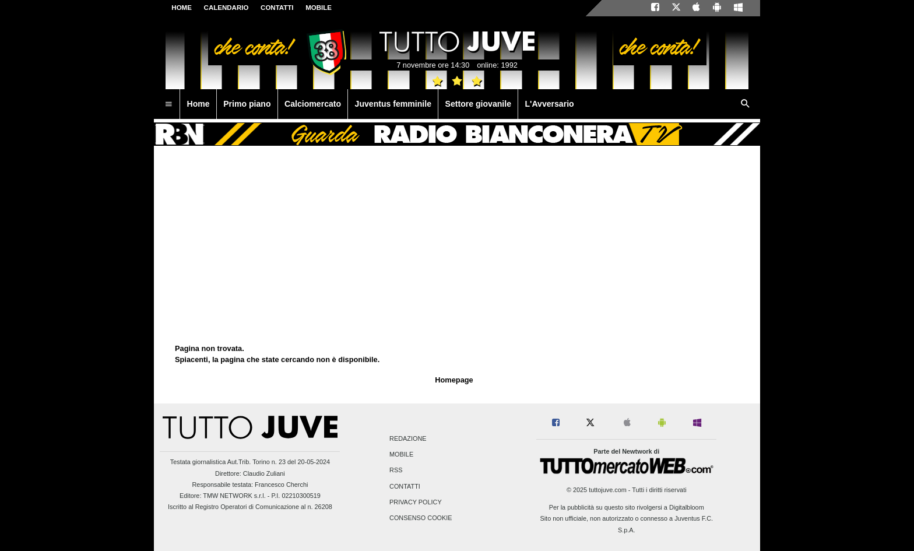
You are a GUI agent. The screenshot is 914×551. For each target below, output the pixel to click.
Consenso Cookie (420, 517)
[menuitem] (168, 104)
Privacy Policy (415, 502)
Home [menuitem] (198, 103)
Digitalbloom (686, 507)
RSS (395, 470)
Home (181, 7)
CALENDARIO (226, 7)
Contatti (404, 486)
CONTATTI (277, 7)
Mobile (401, 454)
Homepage (454, 379)
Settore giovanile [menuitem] (478, 103)
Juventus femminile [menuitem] (393, 103)
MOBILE (318, 7)
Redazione (407, 438)
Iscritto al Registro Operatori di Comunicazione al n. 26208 (250, 506)
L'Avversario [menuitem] (549, 103)
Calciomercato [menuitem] (312, 103)
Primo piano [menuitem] (246, 103)
